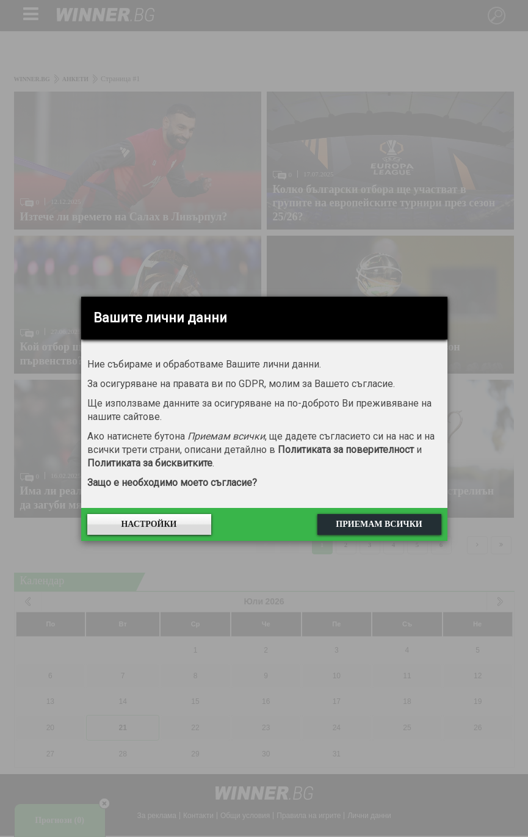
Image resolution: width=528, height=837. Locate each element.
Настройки (148, 524)
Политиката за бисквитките (149, 463)
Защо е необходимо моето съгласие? (172, 482)
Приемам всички (379, 524)
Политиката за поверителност (346, 449)
